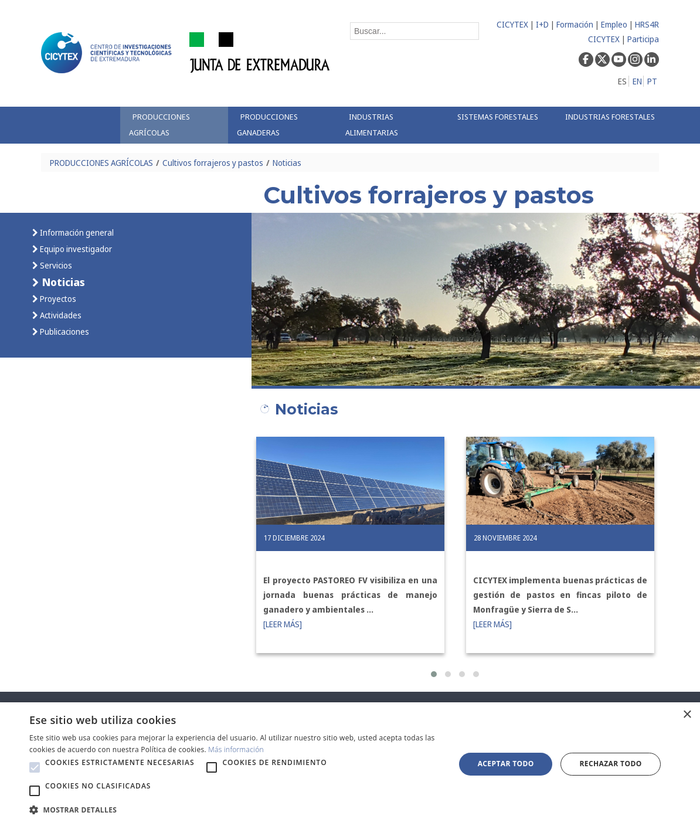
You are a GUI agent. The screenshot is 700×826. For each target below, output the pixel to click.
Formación (574, 24)
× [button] (686, 715)
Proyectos (57, 298)
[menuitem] (174, 125)
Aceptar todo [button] (506, 764)
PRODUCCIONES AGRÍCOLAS (101, 162)
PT (652, 81)
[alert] (350, 764)
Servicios (55, 265)
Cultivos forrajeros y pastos (212, 162)
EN (637, 81)
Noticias (287, 162)
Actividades (59, 315)
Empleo (614, 24)
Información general (76, 232)
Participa (643, 39)
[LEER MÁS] (282, 624)
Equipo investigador (75, 248)
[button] (434, 674)
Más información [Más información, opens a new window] (236, 749)
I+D (542, 24)
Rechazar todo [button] (611, 764)
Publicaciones (63, 331)
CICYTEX (512, 24)
